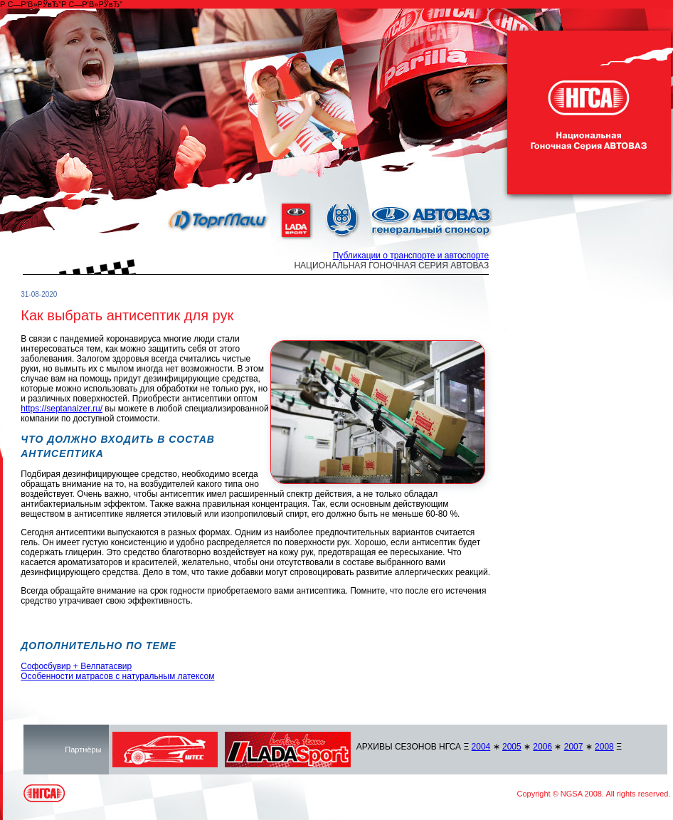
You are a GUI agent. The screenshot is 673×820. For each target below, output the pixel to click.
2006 (542, 747)
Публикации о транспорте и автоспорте (411, 256)
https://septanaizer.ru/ (61, 409)
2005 (511, 747)
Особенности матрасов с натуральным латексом (117, 676)
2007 (573, 747)
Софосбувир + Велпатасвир (76, 666)
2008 (604, 747)
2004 (481, 747)
